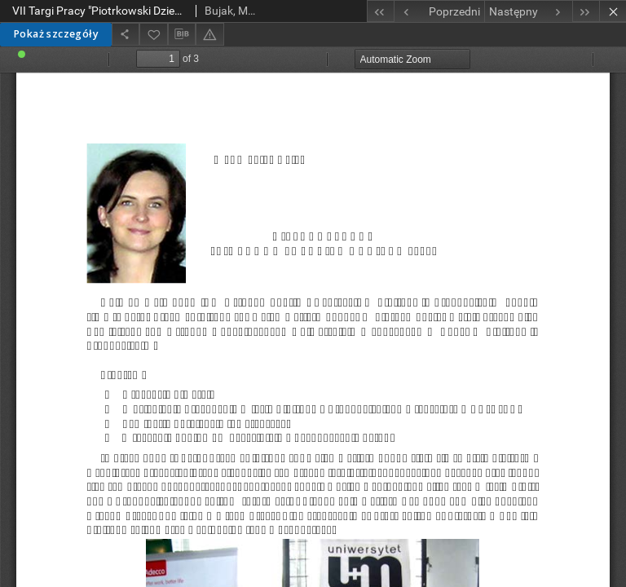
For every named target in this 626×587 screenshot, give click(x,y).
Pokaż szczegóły (56, 34)
